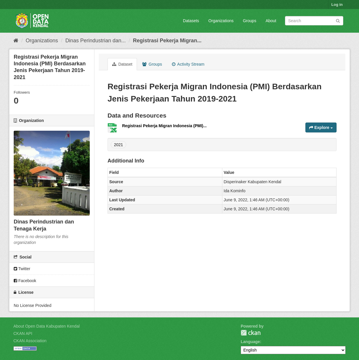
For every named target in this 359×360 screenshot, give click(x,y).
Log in (337, 4)
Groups (249, 20)
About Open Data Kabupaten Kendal (46, 326)
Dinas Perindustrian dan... (95, 40)
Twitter (22, 268)
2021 (118, 144)
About (270, 20)
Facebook (25, 280)
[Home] (15, 40)
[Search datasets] (314, 20)
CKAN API (22, 333)
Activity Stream (188, 64)
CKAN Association (30, 340)
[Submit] (337, 20)
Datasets (191, 20)
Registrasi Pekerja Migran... (167, 40)
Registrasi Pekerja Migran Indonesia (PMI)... (164, 125)
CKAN (251, 333)
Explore (321, 127)
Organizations (220, 20)
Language (250, 341)
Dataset (122, 64)
